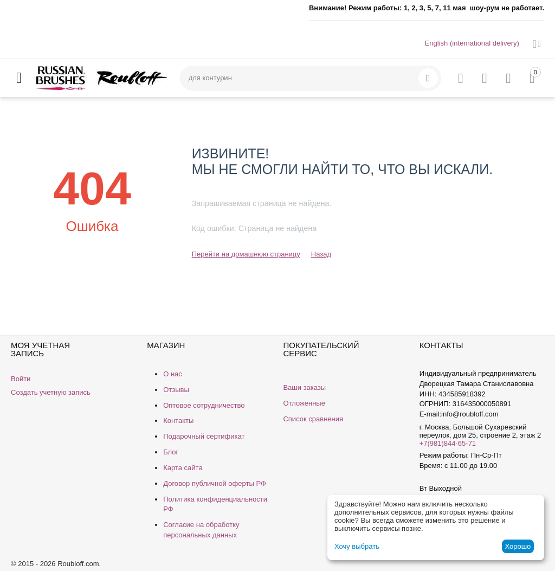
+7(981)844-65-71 (448, 443)
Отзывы (176, 390)
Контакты (178, 420)
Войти (20, 379)
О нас (172, 374)
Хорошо (518, 546)
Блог (170, 452)
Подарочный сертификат (203, 436)
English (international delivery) (472, 43)
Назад (321, 254)
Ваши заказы (304, 387)
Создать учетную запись (51, 392)
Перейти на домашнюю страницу (246, 254)
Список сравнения (313, 419)
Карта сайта (182, 468)
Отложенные (304, 403)
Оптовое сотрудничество (203, 405)
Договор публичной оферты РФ (214, 483)
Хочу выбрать (356, 546)
